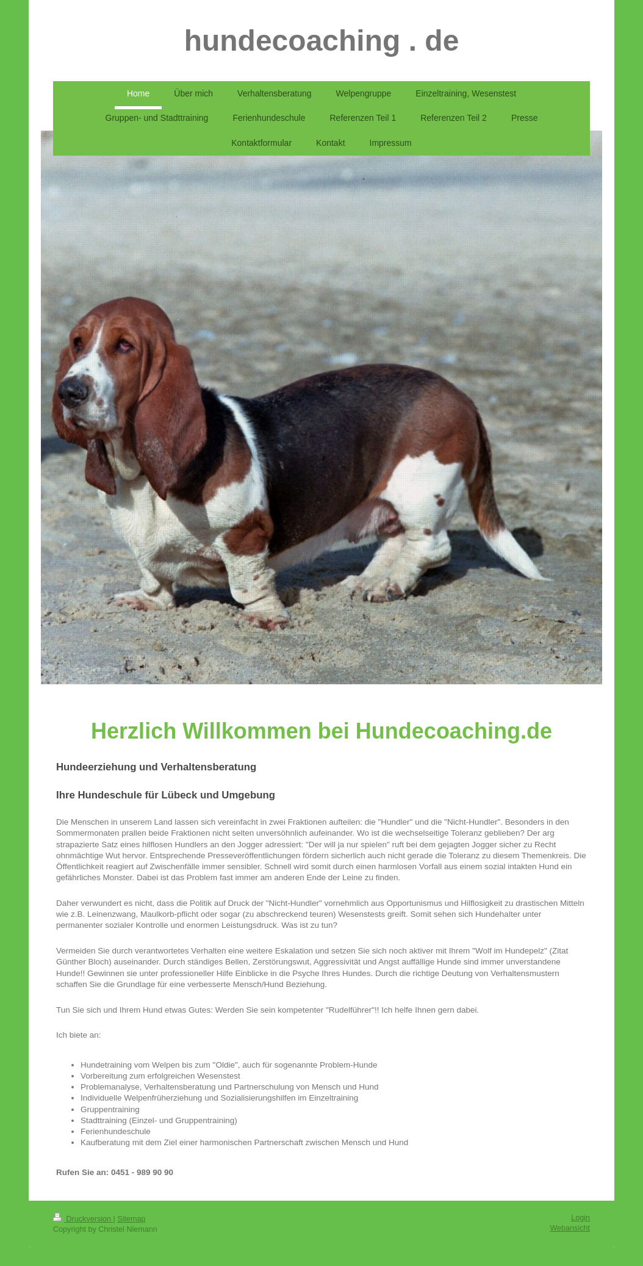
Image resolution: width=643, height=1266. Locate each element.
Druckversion (83, 1219)
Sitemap (131, 1219)
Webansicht (570, 1228)
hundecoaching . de (321, 40)
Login (580, 1218)
